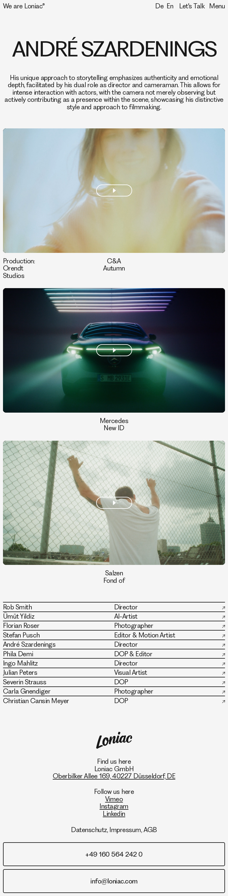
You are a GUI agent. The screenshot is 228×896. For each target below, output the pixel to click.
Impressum (125, 830)
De (159, 6)
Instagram (113, 806)
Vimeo (114, 799)
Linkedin (114, 813)
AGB (150, 830)
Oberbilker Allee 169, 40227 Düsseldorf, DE (114, 776)
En (170, 6)
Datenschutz (89, 830)
